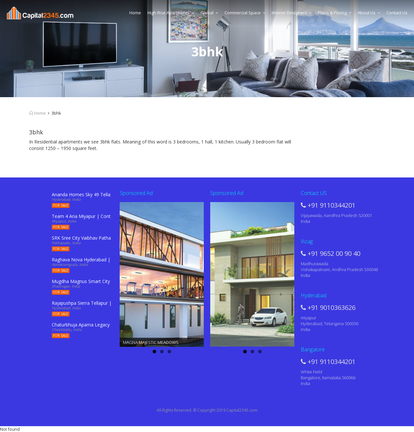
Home (135, 13)
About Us (369, 13)
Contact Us (397, 13)
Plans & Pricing (334, 13)
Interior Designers (291, 13)
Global (209, 13)
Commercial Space (244, 13)
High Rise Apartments (170, 13)
